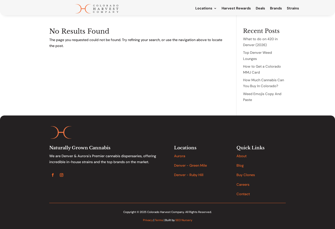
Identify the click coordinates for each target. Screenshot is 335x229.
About (241, 156)
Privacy (148, 220)
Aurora (179, 156)
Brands (276, 9)
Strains (293, 9)
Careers (242, 184)
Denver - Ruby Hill (188, 175)
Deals (260, 9)
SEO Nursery (183, 220)
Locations (203, 9)
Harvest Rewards (236, 9)
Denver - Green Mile (190, 165)
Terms (159, 220)
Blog (240, 165)
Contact (243, 194)
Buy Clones (245, 175)
